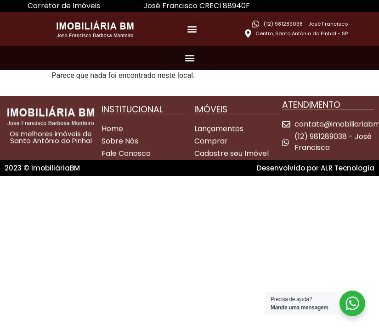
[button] (192, 28)
